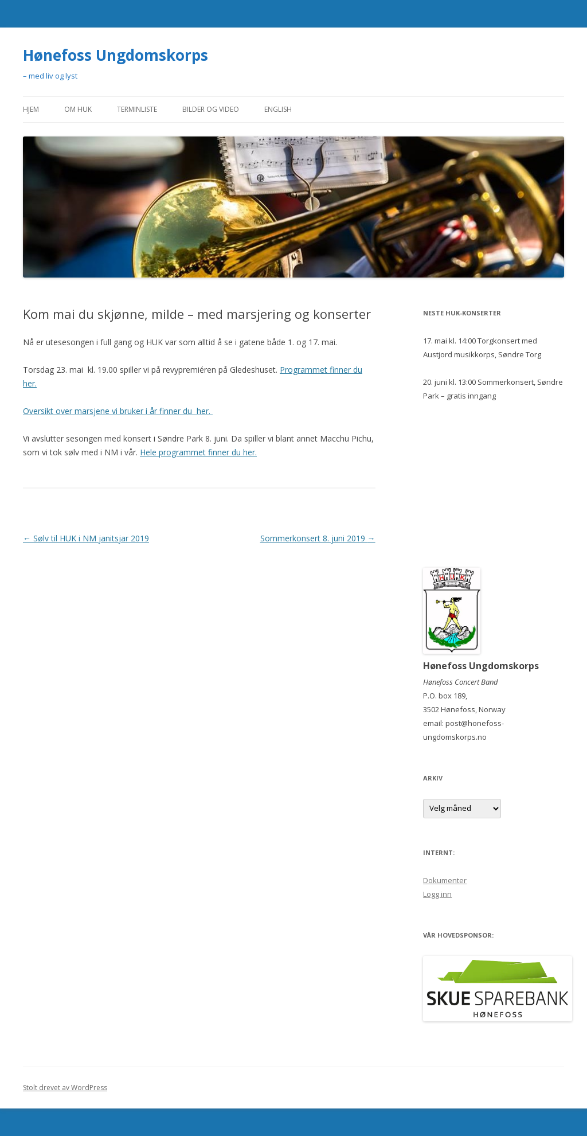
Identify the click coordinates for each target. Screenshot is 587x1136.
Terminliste (137, 109)
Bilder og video (210, 109)
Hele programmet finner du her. (198, 452)
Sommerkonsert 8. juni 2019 (317, 538)
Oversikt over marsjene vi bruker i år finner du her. (118, 410)
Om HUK (78, 109)
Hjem (31, 109)
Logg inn (437, 894)
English (278, 109)
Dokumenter (445, 880)
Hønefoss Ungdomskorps (115, 55)
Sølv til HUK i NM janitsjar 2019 (86, 538)
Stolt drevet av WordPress (65, 1087)
